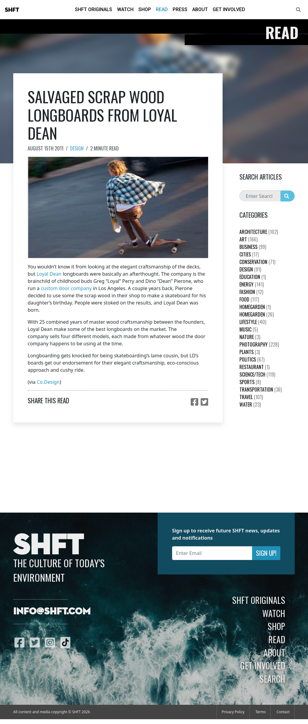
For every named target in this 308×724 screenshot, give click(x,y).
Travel (251, 397)
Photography (259, 344)
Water (250, 404)
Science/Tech (257, 374)
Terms (260, 711)
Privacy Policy (233, 711)
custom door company (66, 288)
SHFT (12, 10)
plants (249, 352)
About (200, 9)
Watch (125, 9)
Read (162, 9)
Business (252, 246)
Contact (283, 711)
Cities (249, 254)
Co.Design (48, 382)
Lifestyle (252, 322)
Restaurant (254, 367)
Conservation (257, 261)
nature (249, 337)
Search (272, 678)
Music (248, 329)
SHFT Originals (93, 9)
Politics (251, 359)
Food (249, 299)
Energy (251, 284)
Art (248, 239)
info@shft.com (52, 611)
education (252, 276)
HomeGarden (255, 307)
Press (180, 9)
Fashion (251, 291)
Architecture (258, 231)
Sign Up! (266, 553)
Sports (250, 382)
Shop (144, 9)
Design (77, 148)
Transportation (260, 389)
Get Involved (229, 9)
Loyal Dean (49, 274)
